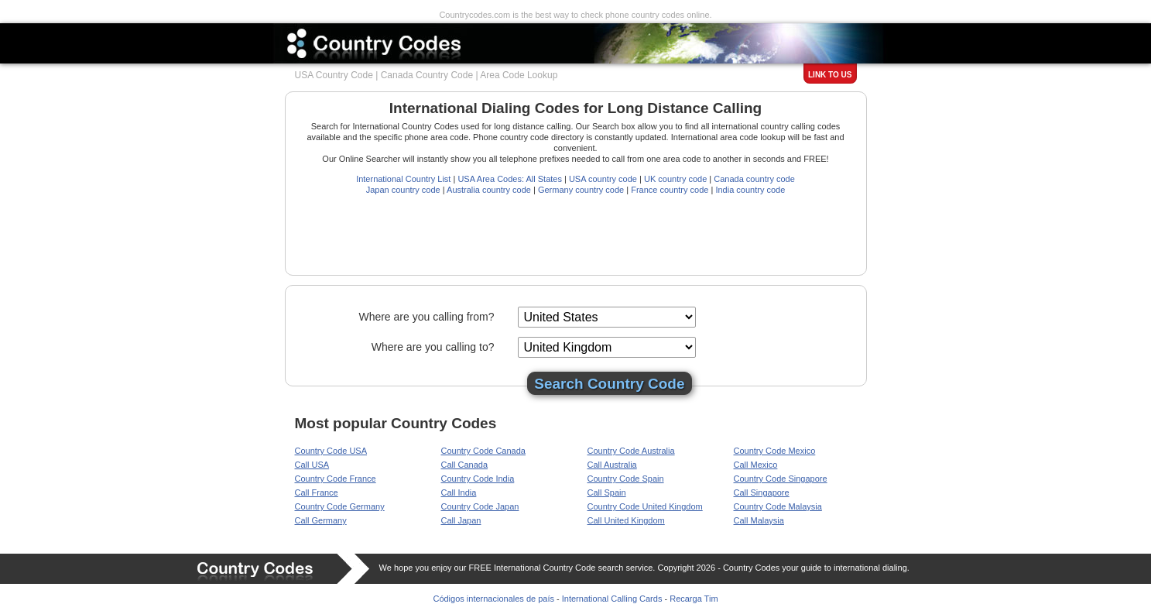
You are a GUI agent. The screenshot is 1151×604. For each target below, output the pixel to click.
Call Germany (321, 520)
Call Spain (606, 492)
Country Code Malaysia (778, 506)
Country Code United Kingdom (645, 506)
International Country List (403, 179)
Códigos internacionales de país (493, 598)
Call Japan (461, 520)
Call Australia (612, 464)
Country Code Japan (480, 506)
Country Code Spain (625, 478)
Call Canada (464, 464)
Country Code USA (331, 450)
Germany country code (581, 189)
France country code (669, 189)
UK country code (675, 179)
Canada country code (754, 179)
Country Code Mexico (775, 450)
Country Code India (478, 478)
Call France (316, 492)
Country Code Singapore (780, 478)
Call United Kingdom (626, 520)
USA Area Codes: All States (509, 179)
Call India (459, 492)
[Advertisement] (576, 230)
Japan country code (403, 189)
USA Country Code (334, 75)
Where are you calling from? (426, 317)
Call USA (312, 464)
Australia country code (489, 189)
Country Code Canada (483, 450)
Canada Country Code (427, 75)
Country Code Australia (631, 450)
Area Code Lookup (518, 75)
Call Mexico (756, 464)
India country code (750, 189)
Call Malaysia (759, 520)
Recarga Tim (694, 598)
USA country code (603, 179)
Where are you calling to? (433, 347)
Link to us (829, 74)
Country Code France (335, 478)
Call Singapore (762, 492)
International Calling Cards (612, 598)
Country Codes (751, 567)
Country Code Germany (340, 506)
